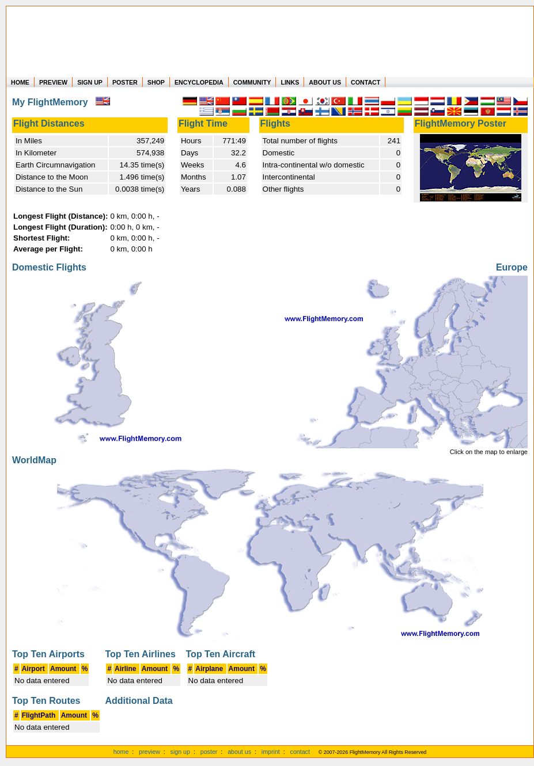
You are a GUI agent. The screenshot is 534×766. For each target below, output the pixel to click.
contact (300, 751)
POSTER (125, 82)
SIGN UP (90, 82)
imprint (271, 751)
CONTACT (365, 82)
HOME (20, 82)
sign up (180, 751)
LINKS (290, 82)
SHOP (156, 82)
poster (209, 751)
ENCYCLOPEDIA (199, 82)
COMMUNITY (252, 82)
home (121, 751)
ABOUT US (325, 82)
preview (149, 751)
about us (239, 751)
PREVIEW (53, 82)
